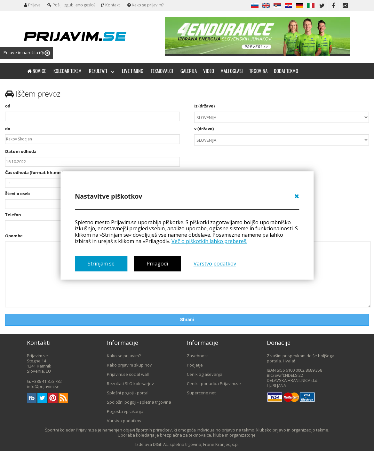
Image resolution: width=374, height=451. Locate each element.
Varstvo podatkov (215, 263)
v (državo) (281, 136)
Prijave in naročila (27, 53)
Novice (36, 70)
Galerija (188, 70)
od (92, 112)
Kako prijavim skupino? (129, 365)
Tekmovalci (162, 70)
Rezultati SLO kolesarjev (130, 383)
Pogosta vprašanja (125, 411)
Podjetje (195, 365)
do (92, 135)
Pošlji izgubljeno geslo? (71, 4)
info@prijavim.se (43, 386)
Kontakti (111, 4)
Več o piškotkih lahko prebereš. (209, 241)
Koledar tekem (67, 70)
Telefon (13, 215)
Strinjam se (101, 263)
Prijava (32, 4)
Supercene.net (201, 393)
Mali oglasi (231, 70)
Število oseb (17, 193)
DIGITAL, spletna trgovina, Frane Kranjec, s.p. (196, 444)
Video (208, 70)
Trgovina (258, 70)
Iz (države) (281, 113)
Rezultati (102, 70)
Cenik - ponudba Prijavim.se (214, 383)
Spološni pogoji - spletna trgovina (139, 402)
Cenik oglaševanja (204, 374)
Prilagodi (157, 263)
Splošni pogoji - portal (127, 393)
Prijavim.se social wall (128, 374)
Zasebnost (197, 356)
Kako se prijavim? (145, 4)
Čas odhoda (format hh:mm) (34, 172)
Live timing (132, 70)
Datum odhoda (20, 151)
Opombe (14, 236)
